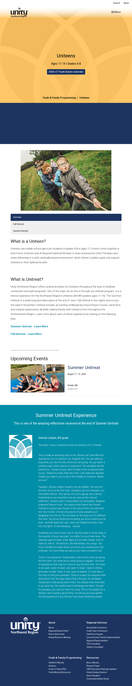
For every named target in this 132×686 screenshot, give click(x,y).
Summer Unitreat (20, 230)
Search (116, 3)
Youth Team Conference (97, 631)
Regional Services (97, 622)
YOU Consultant (93, 644)
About (51, 627)
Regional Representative (97, 640)
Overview (17, 217)
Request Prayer (93, 666)
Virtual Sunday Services (97, 672)
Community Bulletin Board (98, 679)
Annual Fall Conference (97, 627)
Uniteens (52, 666)
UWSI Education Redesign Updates (102, 669)
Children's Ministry (56, 662)
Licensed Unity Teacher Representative (103, 637)
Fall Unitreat (18, 224)
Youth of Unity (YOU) (57, 669)
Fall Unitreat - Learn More (26, 333)
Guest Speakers (93, 675)
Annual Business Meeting (60, 637)
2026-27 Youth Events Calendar (66, 71)
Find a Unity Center (57, 634)
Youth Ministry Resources (60, 672)
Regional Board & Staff (58, 631)
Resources (93, 657)
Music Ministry (93, 662)
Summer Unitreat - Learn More (29, 326)
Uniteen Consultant (95, 647)
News (126, 3)
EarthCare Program (95, 634)
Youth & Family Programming (59, 97)
